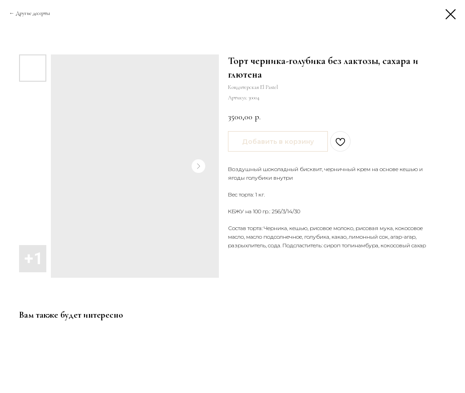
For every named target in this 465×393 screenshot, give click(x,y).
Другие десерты (33, 13)
